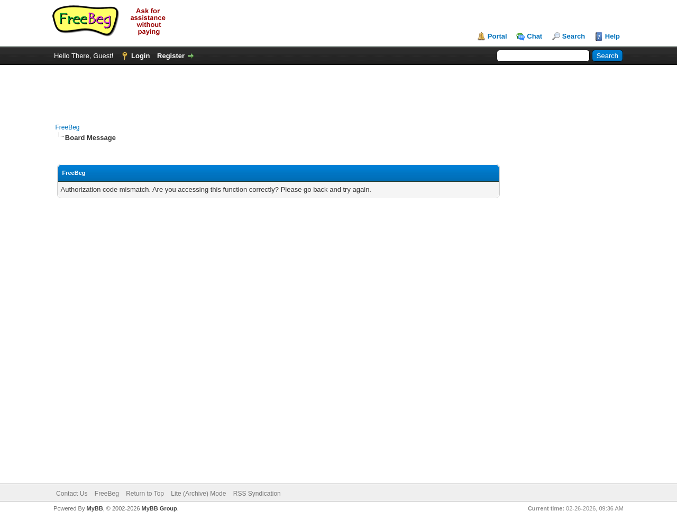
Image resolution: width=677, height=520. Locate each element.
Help (612, 36)
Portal (497, 36)
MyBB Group (159, 508)
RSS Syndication (257, 493)
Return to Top (145, 493)
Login (140, 56)
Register (171, 56)
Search (573, 36)
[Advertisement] (338, 89)
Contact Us (71, 493)
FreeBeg (68, 127)
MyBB (94, 508)
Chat (534, 36)
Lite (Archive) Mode (198, 493)
